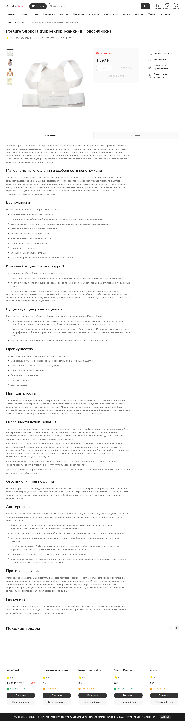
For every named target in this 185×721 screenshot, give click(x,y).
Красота (25, 14)
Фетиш (151, 14)
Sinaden (154, 669)
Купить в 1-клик (116, 75)
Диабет (139, 14)
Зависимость (111, 14)
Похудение (49, 14)
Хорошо (165, 717)
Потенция (11, 14)
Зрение (126, 14)
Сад (36, 14)
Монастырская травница (55, 669)
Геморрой (165, 14)
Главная (10, 22)
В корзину (125, 67)
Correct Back (13, 669)
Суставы (64, 14)
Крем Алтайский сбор (89, 669)
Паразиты (78, 14)
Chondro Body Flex (123, 669)
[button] (170, 627)
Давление (94, 14)
